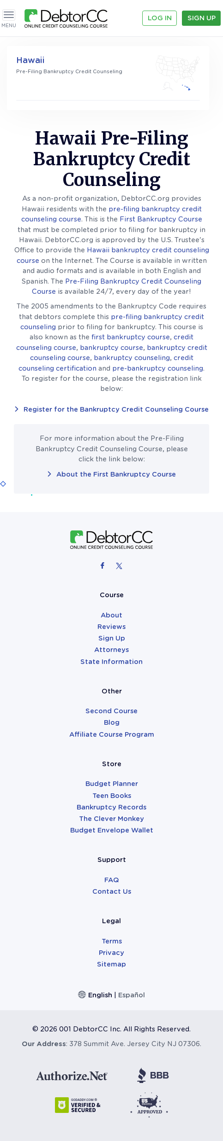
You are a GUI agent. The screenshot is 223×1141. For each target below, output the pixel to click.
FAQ (111, 880)
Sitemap (111, 964)
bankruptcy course (111, 347)
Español (131, 995)
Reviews (111, 626)
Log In (160, 18)
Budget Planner (111, 783)
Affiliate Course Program (111, 734)
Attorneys (111, 649)
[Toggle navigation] (8, 15)
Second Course (111, 711)
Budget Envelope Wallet (111, 830)
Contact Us (111, 891)
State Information (111, 661)
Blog (112, 722)
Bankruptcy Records (111, 807)
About (111, 615)
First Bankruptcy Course (161, 219)
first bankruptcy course (130, 337)
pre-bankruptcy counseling (157, 368)
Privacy (111, 952)
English (100, 995)
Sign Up (201, 18)
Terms (112, 941)
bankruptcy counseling (132, 357)
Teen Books (111, 795)
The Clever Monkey (111, 818)
